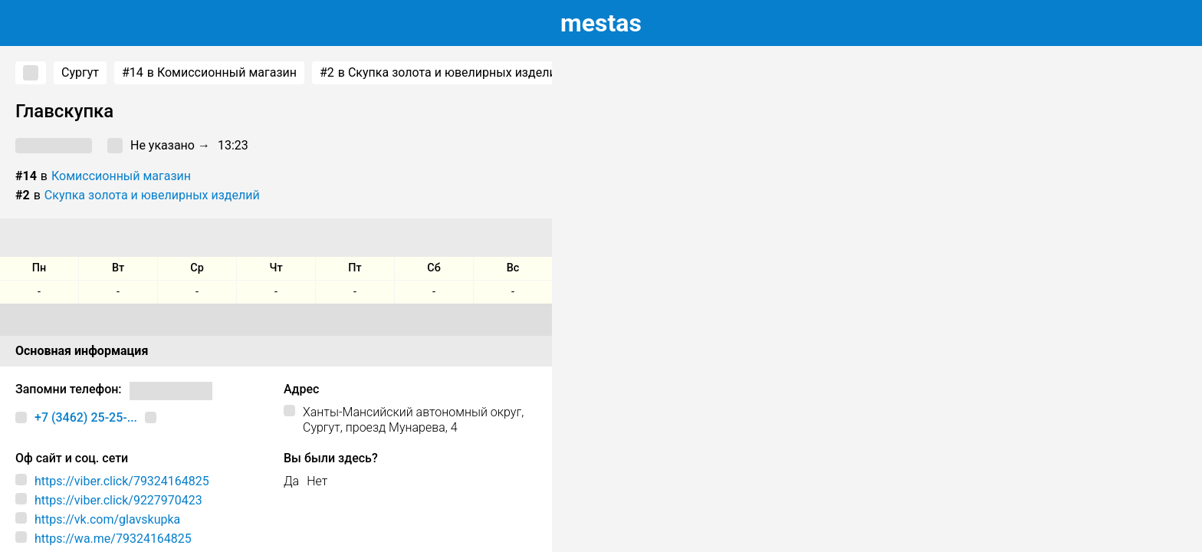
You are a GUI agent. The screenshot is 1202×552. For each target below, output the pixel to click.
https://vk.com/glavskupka (107, 519)
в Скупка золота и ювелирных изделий (441, 72)
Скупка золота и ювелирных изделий (152, 195)
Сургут (80, 72)
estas (601, 23)
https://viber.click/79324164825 (121, 481)
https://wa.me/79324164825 (113, 538)
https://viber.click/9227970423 (118, 500)
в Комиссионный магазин (209, 72)
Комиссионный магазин (121, 176)
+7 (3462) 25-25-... (85, 417)
